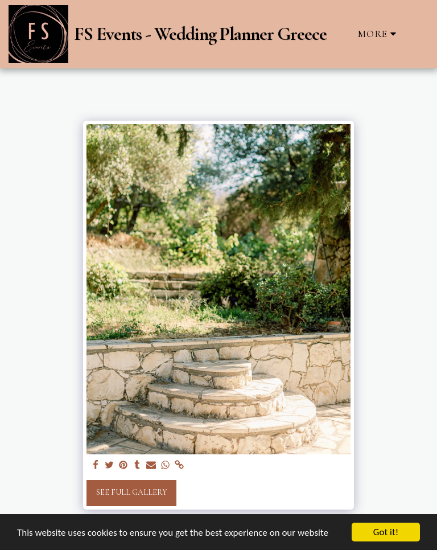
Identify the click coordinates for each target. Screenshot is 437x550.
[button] (419, 34)
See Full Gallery (131, 492)
